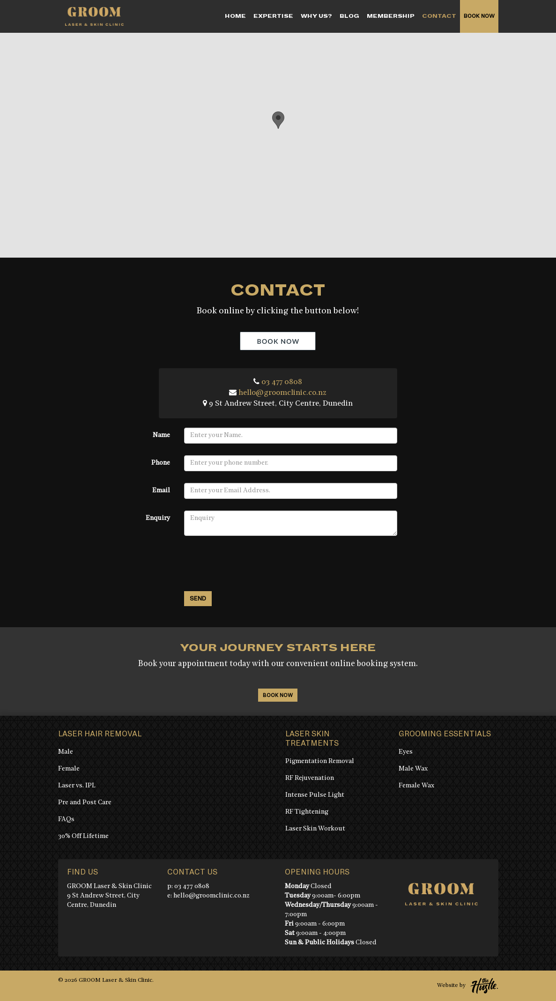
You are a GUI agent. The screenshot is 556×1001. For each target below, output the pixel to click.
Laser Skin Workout (315, 828)
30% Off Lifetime (83, 836)
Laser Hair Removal (99, 734)
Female (69, 768)
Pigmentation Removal (319, 761)
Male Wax (413, 768)
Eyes (406, 752)
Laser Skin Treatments (312, 739)
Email (161, 490)
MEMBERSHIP (391, 16)
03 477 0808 (281, 382)
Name (161, 435)
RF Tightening (306, 812)
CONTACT (439, 16)
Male (65, 752)
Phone (160, 463)
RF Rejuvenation (309, 778)
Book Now (479, 16)
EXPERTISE (273, 16)
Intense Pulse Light (314, 795)
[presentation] (255, 566)
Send (198, 598)
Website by (467, 986)
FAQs (66, 819)
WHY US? (316, 16)
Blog (349, 16)
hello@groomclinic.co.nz (282, 393)
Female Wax (416, 785)
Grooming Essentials (445, 734)
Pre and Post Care (84, 802)
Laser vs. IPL (77, 785)
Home (235, 16)
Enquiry (158, 518)
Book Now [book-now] (278, 695)
